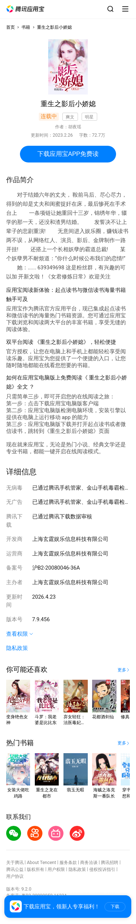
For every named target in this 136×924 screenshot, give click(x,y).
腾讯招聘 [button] (109, 862)
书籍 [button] (25, 27)
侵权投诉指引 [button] (102, 869)
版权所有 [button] (35, 869)
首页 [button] (10, 27)
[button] (25, 9)
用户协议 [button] (15, 876)
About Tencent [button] (41, 862)
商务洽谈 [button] (89, 862)
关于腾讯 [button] (15, 862)
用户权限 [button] (56, 869)
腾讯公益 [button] (15, 869)
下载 (115, 906)
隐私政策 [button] (17, 648)
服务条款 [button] (68, 862)
